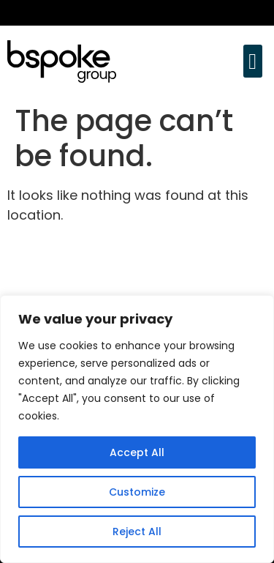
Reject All (137, 531)
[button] (252, 61)
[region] (137, 429)
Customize (137, 492)
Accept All (137, 452)
